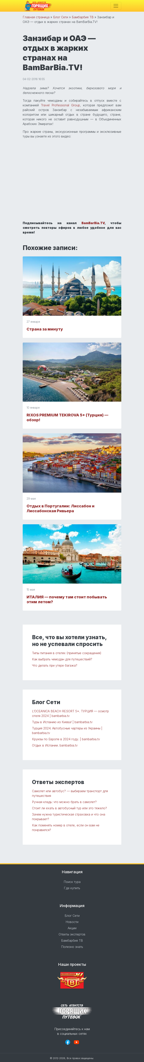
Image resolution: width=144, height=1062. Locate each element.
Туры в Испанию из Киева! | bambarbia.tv (62, 722)
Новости (72, 922)
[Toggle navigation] (115, 6)
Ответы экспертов (72, 934)
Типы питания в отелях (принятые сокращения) (66, 653)
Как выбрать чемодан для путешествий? (62, 659)
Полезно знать (72, 947)
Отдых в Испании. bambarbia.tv (55, 745)
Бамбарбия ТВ (83, 17)
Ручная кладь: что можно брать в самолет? (64, 802)
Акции (72, 928)
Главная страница (36, 17)
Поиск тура (72, 882)
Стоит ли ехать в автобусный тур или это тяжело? (69, 808)
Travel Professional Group (60, 105)
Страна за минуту (45, 329)
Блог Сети (60, 17)
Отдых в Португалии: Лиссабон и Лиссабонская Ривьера (61, 508)
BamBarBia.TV (93, 223)
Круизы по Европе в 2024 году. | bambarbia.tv (66, 739)
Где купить (72, 888)
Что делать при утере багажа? (54, 665)
